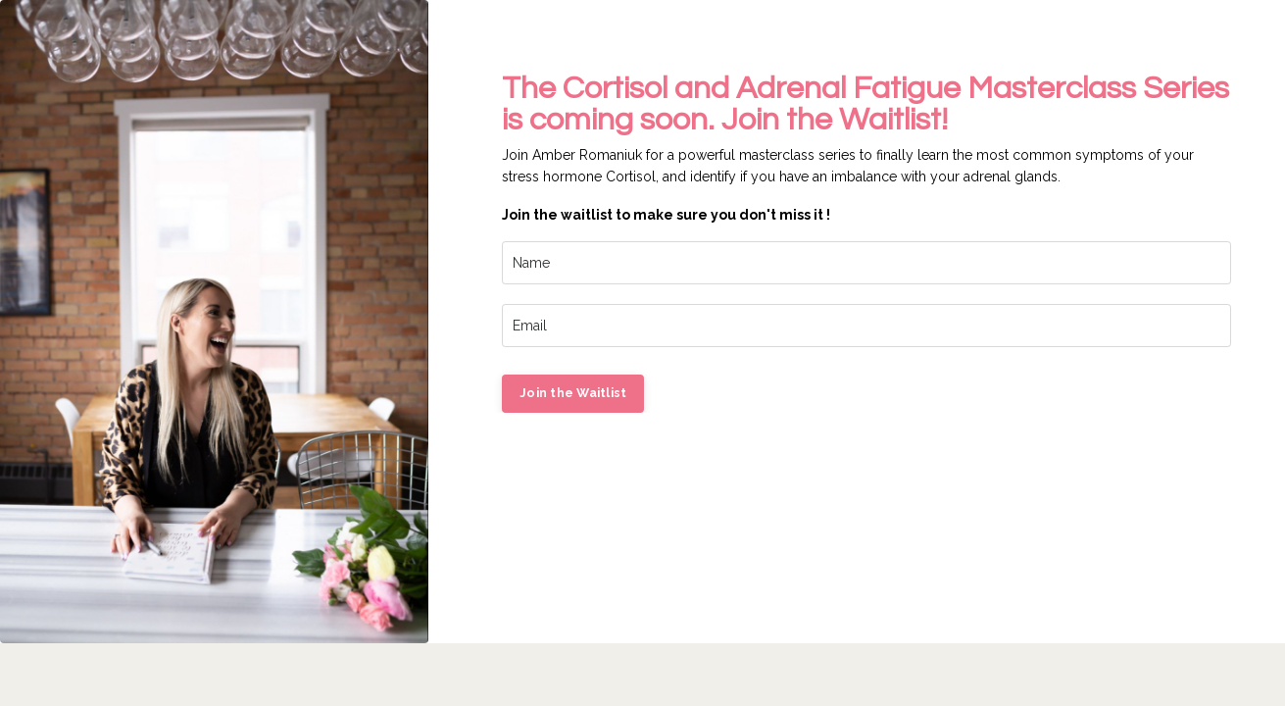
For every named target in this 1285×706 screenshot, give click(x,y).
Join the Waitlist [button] (572, 392)
